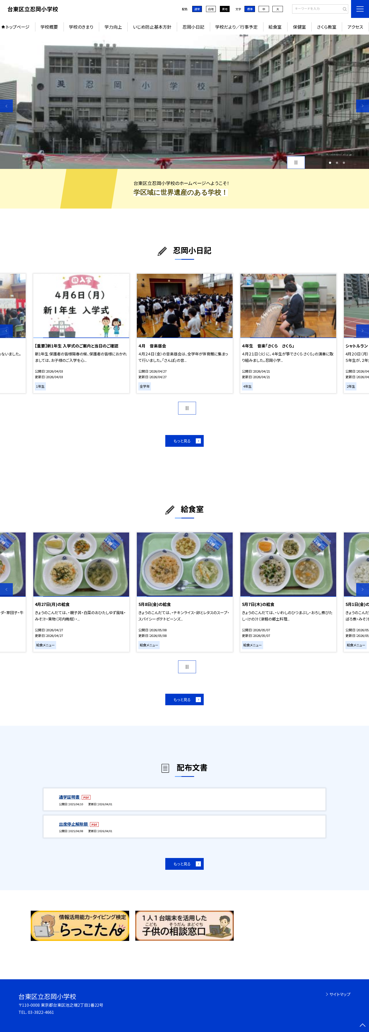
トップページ (17, 27)
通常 (197, 9)
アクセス (355, 27)
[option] (184, 102)
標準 (250, 9)
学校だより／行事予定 (236, 27)
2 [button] (337, 162)
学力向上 (113, 27)
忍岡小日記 (193, 27)
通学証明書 (69, 797)
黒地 (225, 9)
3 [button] (344, 162)
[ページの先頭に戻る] (362, 1025)
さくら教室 (326, 27)
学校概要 (49, 27)
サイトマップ (340, 994)
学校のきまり (81, 27)
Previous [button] (6, 106)
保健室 (299, 27)
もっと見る (182, 440)
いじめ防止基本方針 (152, 27)
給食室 (275, 27)
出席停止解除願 (74, 824)
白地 (211, 9)
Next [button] (362, 106)
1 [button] (330, 162)
